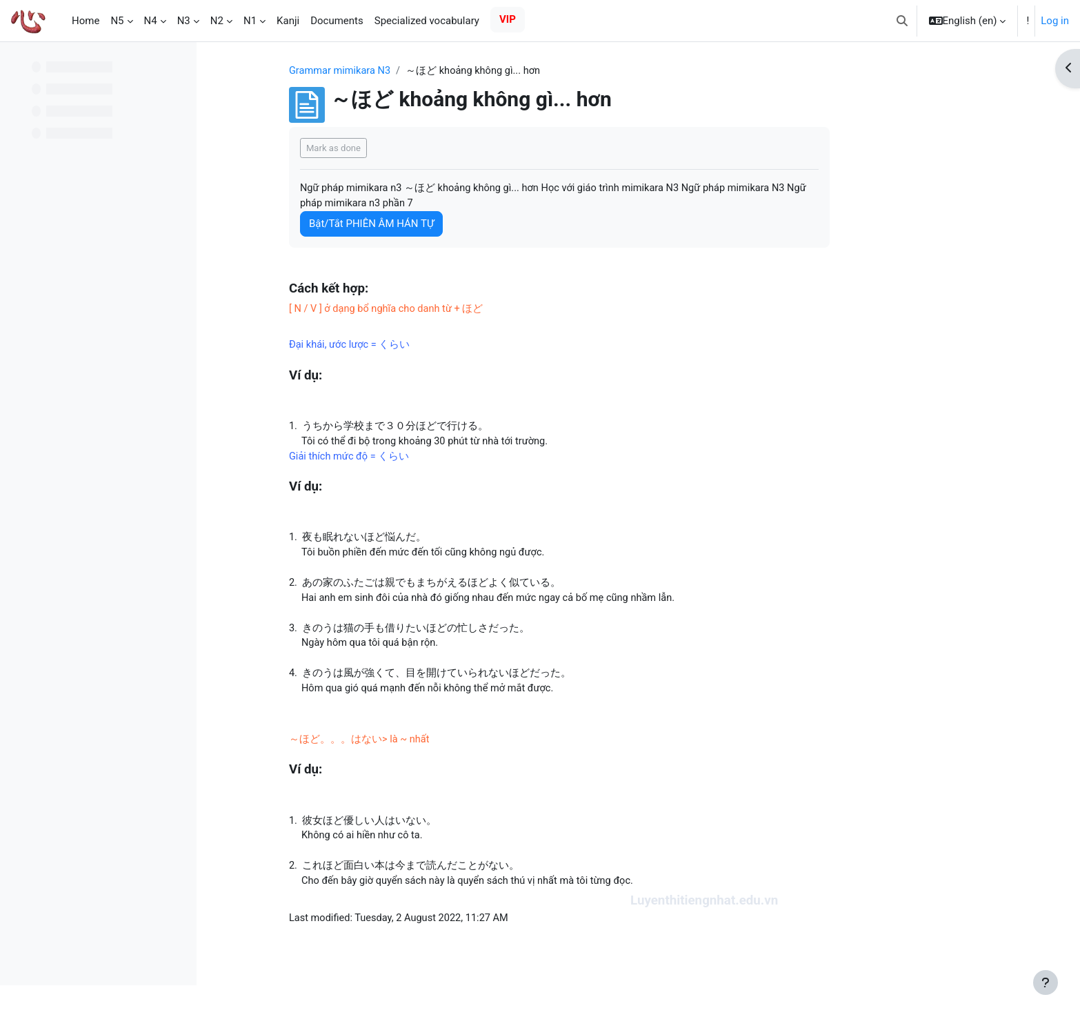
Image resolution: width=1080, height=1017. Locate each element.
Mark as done (401, 148)
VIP (507, 19)
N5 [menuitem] (116, 20)
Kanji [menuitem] (288, 20)
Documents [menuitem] (336, 20)
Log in (1055, 20)
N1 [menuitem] (250, 20)
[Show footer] (1045, 982)
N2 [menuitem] (216, 20)
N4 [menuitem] (150, 20)
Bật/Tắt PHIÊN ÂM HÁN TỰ (439, 225)
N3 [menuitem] (183, 20)
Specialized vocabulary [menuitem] (426, 20)
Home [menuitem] (85, 20)
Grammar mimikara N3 (409, 71)
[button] (902, 20)
